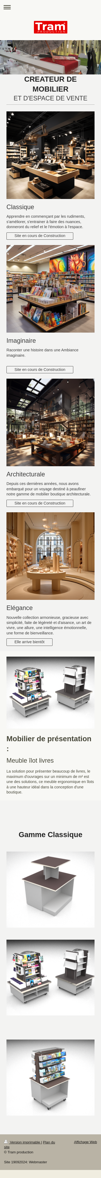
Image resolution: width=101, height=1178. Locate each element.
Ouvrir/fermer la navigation (50, 7)
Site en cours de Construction (40, 236)
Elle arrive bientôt (29, 642)
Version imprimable (22, 1142)
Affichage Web (85, 1142)
